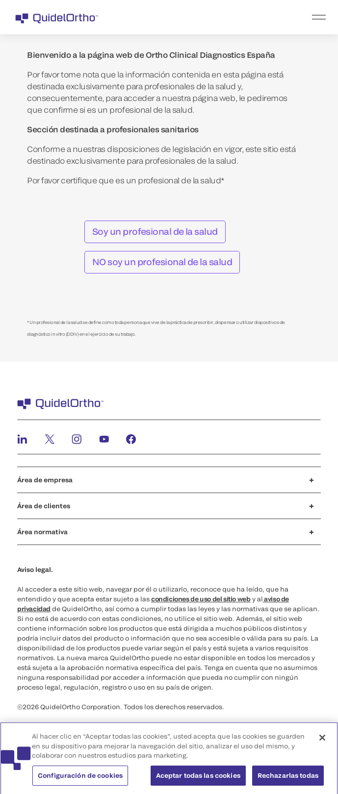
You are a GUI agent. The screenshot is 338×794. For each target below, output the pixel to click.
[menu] (229, 17)
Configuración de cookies (80, 778)
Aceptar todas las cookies (198, 778)
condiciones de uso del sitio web (201, 599)
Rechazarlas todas (288, 778)
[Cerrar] (322, 740)
